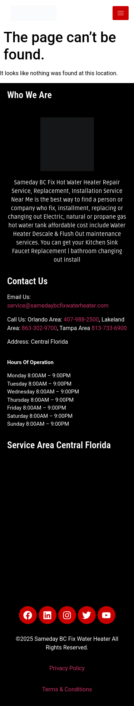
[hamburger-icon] (121, 13)
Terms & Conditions (67, 689)
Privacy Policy (67, 668)
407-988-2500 (81, 319)
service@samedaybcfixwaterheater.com (58, 305)
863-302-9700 (39, 328)
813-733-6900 (109, 328)
